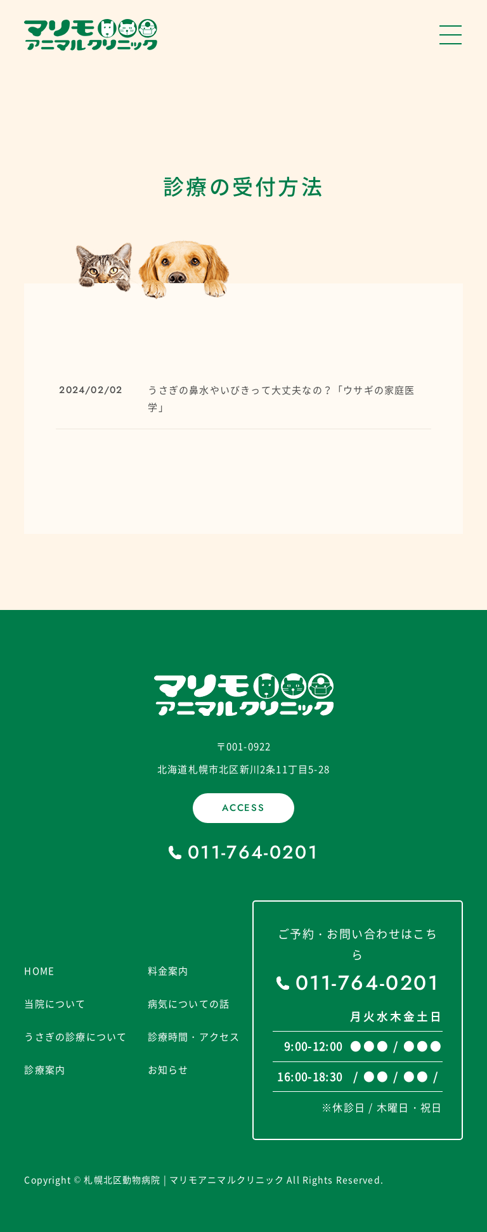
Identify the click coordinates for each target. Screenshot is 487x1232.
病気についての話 (189, 1004)
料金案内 (168, 971)
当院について (55, 1004)
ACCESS (243, 808)
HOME (39, 971)
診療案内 (44, 1070)
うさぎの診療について (75, 1037)
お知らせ (168, 1070)
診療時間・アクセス (194, 1037)
